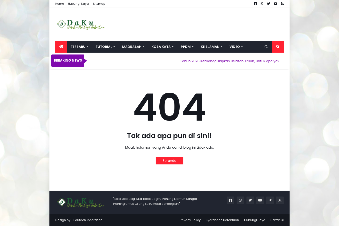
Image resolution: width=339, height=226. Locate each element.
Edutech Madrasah (87, 220)
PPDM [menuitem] (186, 46)
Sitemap (99, 4)
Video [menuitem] (235, 46)
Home (59, 4)
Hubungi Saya (78, 4)
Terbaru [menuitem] (78, 46)
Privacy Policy (190, 220)
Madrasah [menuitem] (131, 46)
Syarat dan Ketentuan (222, 220)
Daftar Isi (277, 220)
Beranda (169, 160)
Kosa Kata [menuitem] (161, 46)
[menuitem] (61, 47)
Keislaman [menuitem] (210, 46)
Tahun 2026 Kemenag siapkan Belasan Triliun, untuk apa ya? (232, 61)
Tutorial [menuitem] (104, 46)
